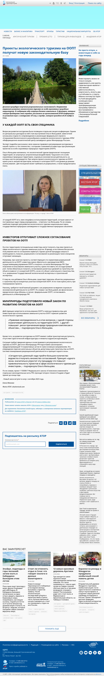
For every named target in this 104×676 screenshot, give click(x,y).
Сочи (30, 607)
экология (44, 610)
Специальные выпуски (89, 171)
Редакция (31, 643)
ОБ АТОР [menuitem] (96, 31)
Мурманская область (60, 612)
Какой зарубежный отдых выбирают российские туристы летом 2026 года (89, 415)
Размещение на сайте (45, 643)
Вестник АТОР (85, 180)
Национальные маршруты (90, 199)
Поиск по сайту (95, 3)
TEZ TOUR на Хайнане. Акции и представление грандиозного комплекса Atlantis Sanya (90, 296)
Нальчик (6, 614)
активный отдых (8, 616)
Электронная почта (11, 439)
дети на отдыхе (84, 610)
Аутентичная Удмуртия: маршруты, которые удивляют (88, 274)
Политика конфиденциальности (14, 643)
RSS (66, 643)
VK (58, 3)
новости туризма (34, 610)
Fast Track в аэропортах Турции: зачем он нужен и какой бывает (89, 509)
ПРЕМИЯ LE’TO (54, 37)
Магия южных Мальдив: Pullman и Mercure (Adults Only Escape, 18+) (89, 263)
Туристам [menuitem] (60, 31)
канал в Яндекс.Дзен (44, 402)
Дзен (51, 3)
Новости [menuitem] (8, 31)
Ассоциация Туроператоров (11, 2)
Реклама (59, 643)
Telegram (65, 3)
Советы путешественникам (90, 189)
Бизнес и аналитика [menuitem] (23, 31)
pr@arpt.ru (23, 664)
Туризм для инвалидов (74, 37)
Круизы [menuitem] (50, 31)
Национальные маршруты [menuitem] (79, 31)
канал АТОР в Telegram (24, 402)
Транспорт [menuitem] (39, 31)
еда (4, 618)
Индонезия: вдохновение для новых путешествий (89, 285)
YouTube (54, 3)
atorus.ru (98, 672)
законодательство (17, 392)
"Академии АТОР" (20, 410)
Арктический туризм (36, 37)
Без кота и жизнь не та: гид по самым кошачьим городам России (89, 439)
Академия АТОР (94, 37)
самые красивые (59, 607)
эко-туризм (6, 392)
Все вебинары (87, 316)
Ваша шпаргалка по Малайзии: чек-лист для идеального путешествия (88, 309)
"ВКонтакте (36, 405)
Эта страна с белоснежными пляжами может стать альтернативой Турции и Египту (90, 384)
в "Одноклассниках (49, 405)
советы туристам (39, 607)
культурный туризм (60, 604)
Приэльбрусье (15, 614)
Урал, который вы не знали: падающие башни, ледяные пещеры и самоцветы (90, 471)
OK (62, 3)
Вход (72, 3)
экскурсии (91, 608)
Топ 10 (82, 208)
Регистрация (80, 3)
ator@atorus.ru (19, 661)
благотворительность (86, 605)
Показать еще (52, 627)
